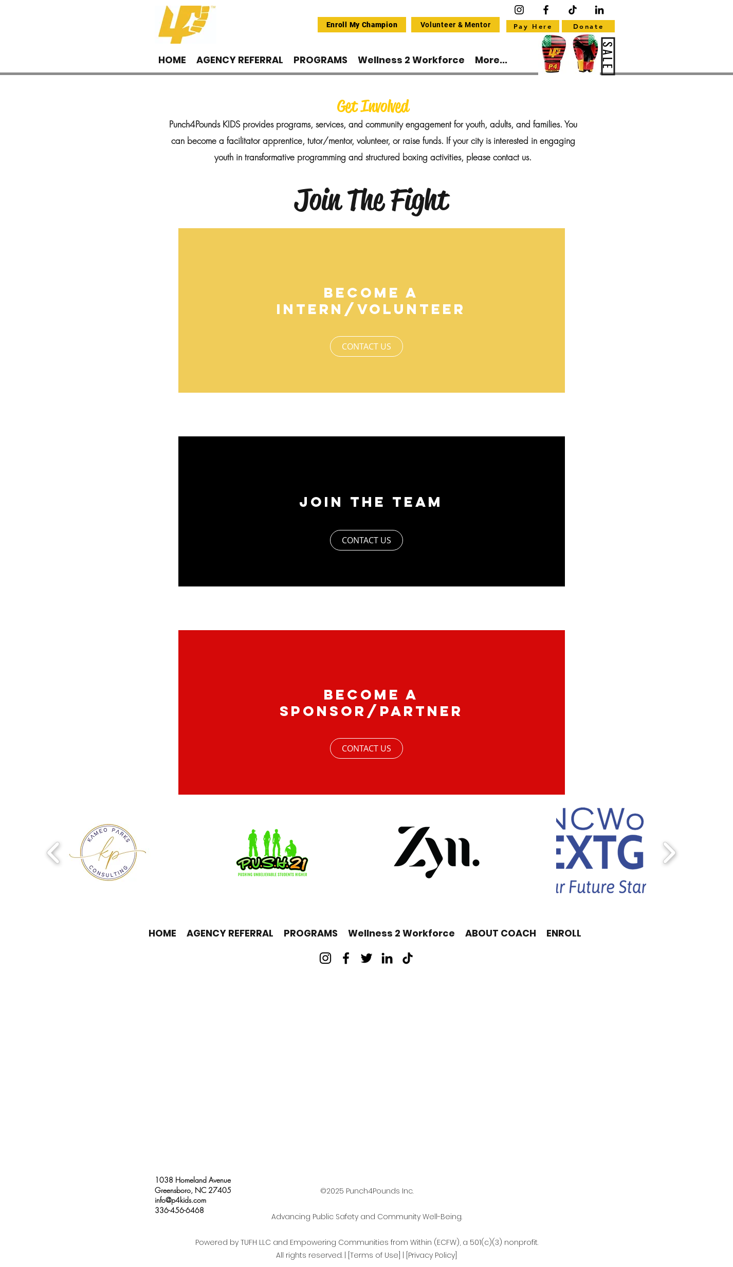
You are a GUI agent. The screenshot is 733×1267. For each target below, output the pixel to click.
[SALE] (608, 57)
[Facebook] (546, 10)
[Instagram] (519, 10)
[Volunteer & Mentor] (455, 24)
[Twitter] (366, 958)
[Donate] (588, 26)
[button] (108, 852)
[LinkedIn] (387, 958)
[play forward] (669, 852)
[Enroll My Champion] (362, 24)
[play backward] (53, 852)
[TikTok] (407, 958)
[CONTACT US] (366, 346)
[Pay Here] (532, 26)
